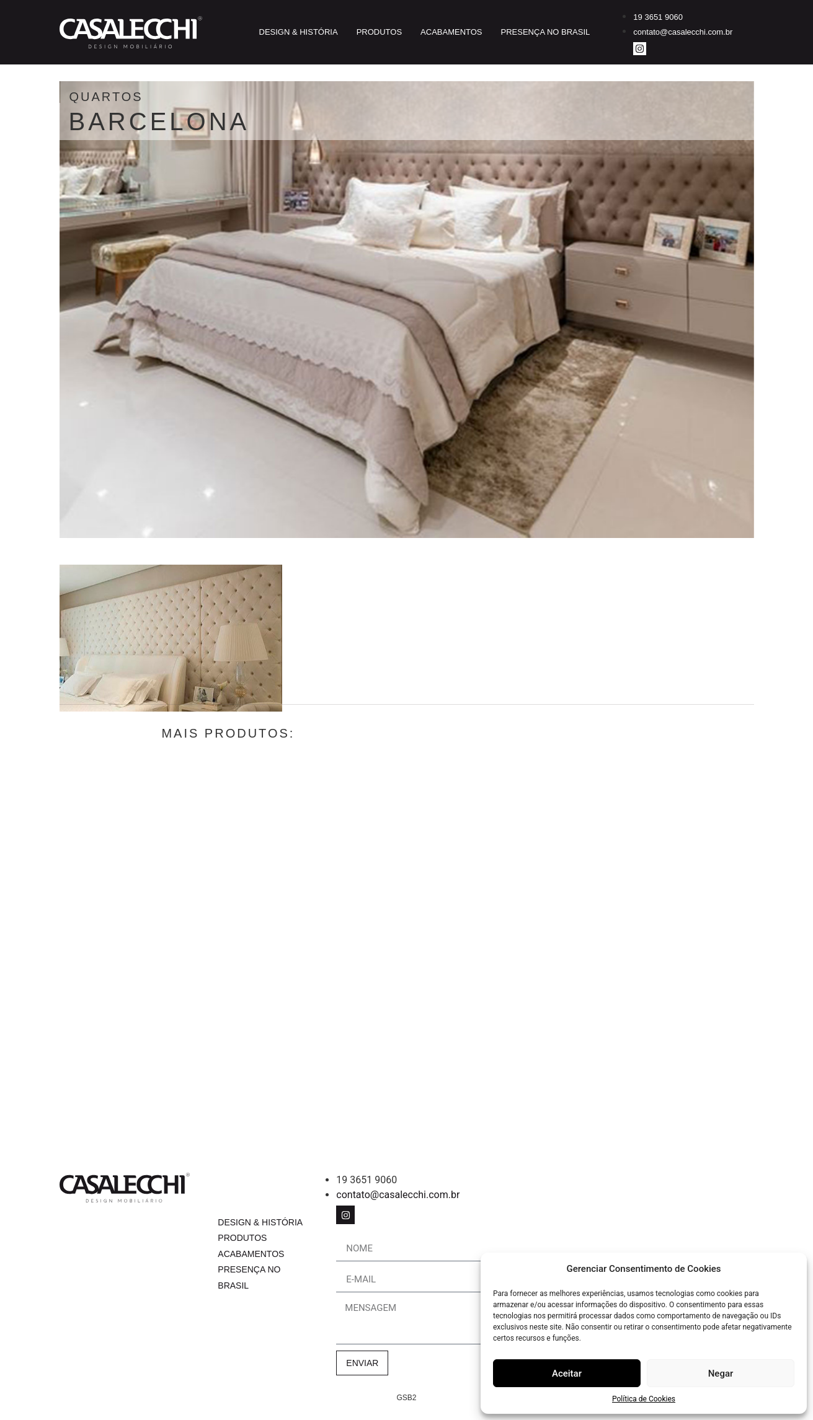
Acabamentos (451, 32)
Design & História (298, 32)
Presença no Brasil (545, 32)
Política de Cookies (643, 1399)
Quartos (179, 97)
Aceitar (567, 1373)
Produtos (379, 32)
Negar (721, 1373)
